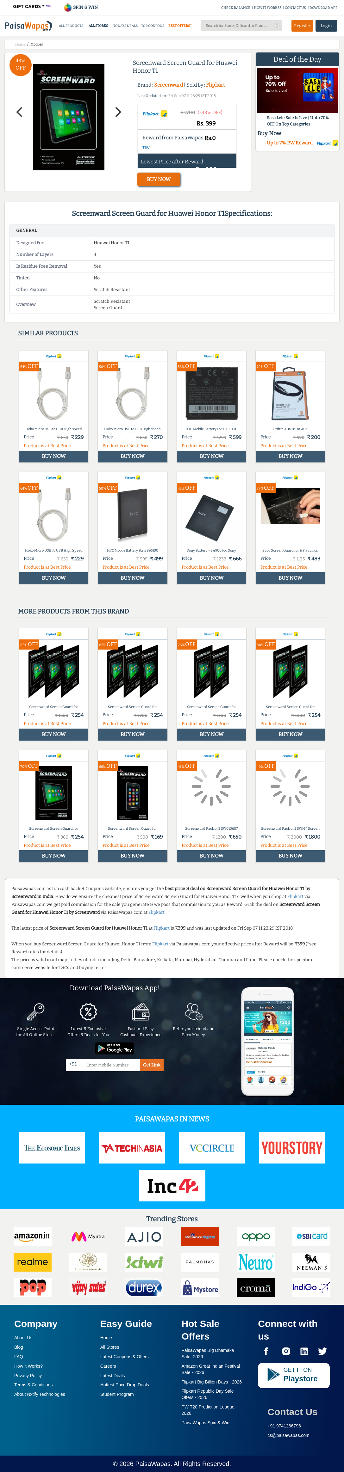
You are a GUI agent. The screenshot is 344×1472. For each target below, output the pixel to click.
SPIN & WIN (80, 7)
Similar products (48, 333)
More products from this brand (73, 611)
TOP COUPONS (152, 26)
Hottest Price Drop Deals (124, 1384)
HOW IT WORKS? (267, 8)
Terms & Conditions (33, 1384)
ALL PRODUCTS (71, 26)
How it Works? (28, 1366)
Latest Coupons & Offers (124, 1356)
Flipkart (215, 85)
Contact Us (292, 1412)
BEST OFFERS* (179, 26)
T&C (146, 147)
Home (106, 1337)
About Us (23, 1337)
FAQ (18, 1356)
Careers (108, 1366)
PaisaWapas (153, 1463)
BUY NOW (159, 179)
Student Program (117, 1394)
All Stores (109, 1347)
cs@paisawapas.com (288, 1435)
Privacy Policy (28, 1375)
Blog (18, 1347)
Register (302, 25)
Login (326, 25)
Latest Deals (112, 1375)
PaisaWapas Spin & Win (205, 1422)
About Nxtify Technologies (39, 1394)
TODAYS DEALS (125, 26)
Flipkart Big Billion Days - (212, 1381)
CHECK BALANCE (235, 8)
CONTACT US (295, 8)
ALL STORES (98, 26)
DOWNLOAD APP (324, 8)
